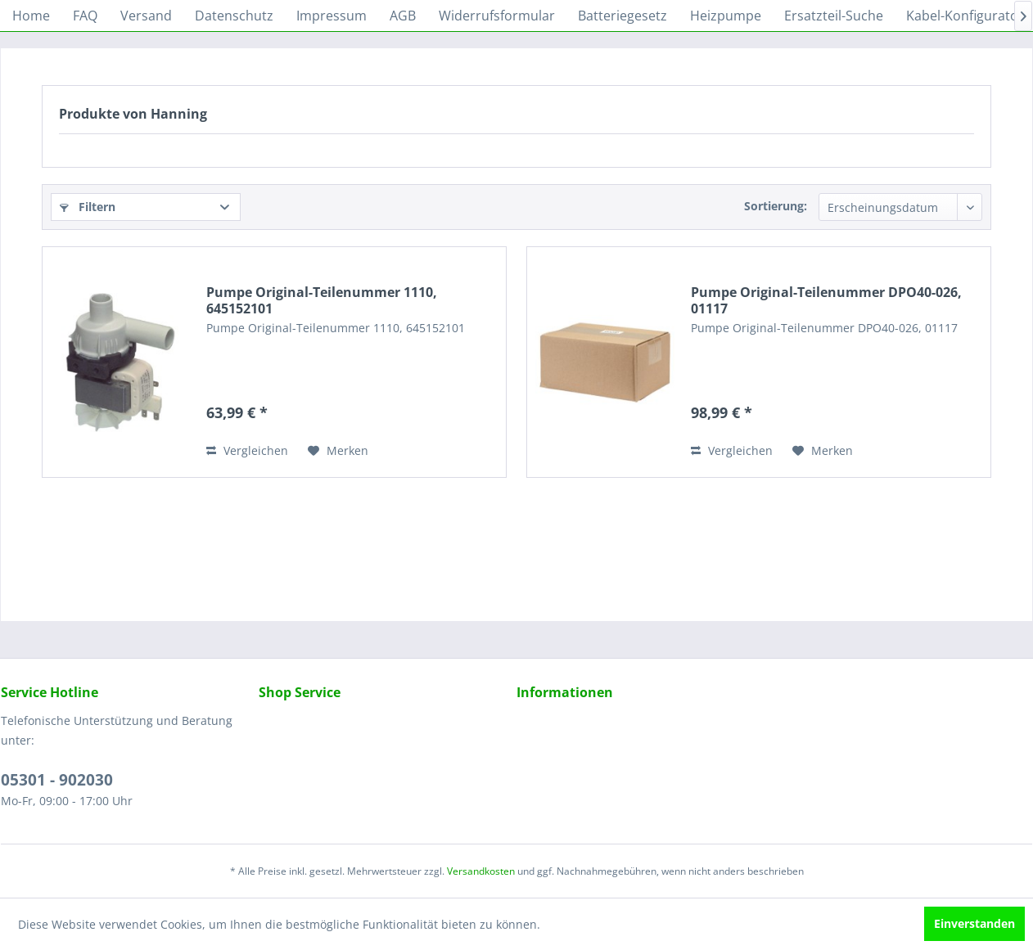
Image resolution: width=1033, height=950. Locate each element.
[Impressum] (331, 15)
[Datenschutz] (234, 15)
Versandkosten (481, 871)
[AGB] (402, 15)
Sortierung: (775, 206)
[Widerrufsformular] (496, 15)
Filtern (87, 206)
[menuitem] (31, 15)
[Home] (31, 15)
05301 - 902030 (57, 779)
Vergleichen (247, 450)
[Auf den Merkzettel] (338, 451)
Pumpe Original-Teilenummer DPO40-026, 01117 (826, 300)
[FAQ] (85, 15)
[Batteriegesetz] (622, 15)
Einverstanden (974, 923)
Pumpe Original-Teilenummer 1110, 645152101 (321, 300)
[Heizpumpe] (726, 15)
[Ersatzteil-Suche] (834, 15)
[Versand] (146, 15)
